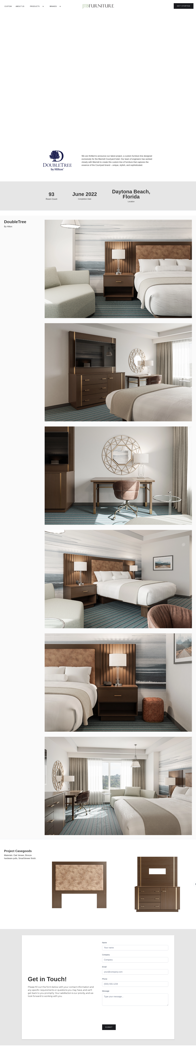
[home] (98, 6)
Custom (8, 6)
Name (104, 943)
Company (106, 955)
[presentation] (121, 1014)
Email (104, 967)
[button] (36, 6)
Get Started (183, 6)
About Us (20, 6)
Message (105, 991)
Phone (104, 979)
